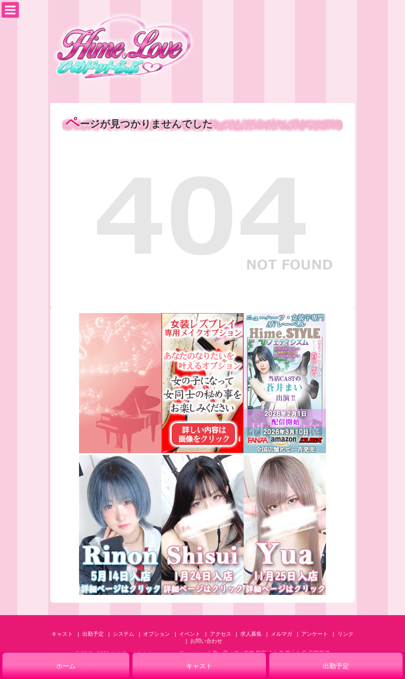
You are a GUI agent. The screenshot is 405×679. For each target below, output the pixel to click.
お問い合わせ (206, 641)
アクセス (220, 634)
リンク (346, 634)
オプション (156, 634)
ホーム (66, 666)
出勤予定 (93, 634)
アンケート (314, 634)
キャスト (62, 634)
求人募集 (251, 634)
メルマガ (281, 634)
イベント (189, 634)
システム (123, 634)
